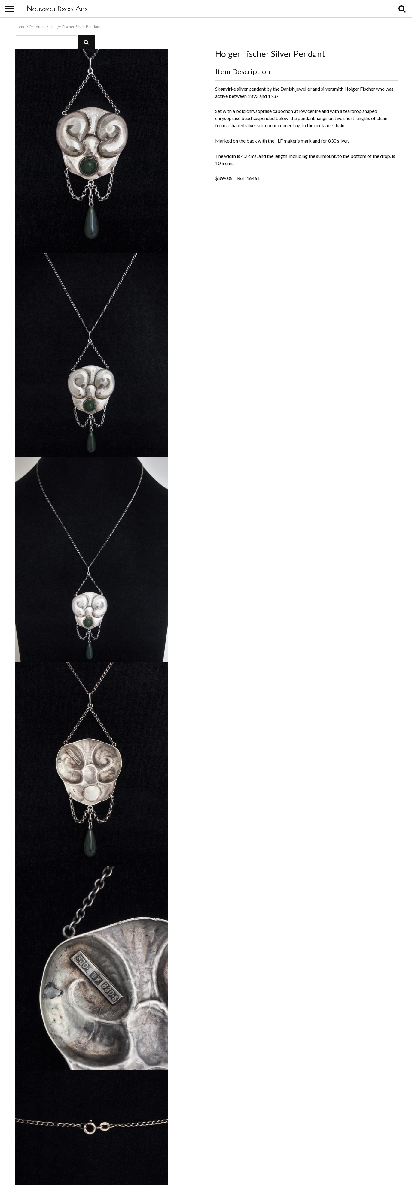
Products (37, 25)
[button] (86, 41)
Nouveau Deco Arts (57, 9)
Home (20, 25)
